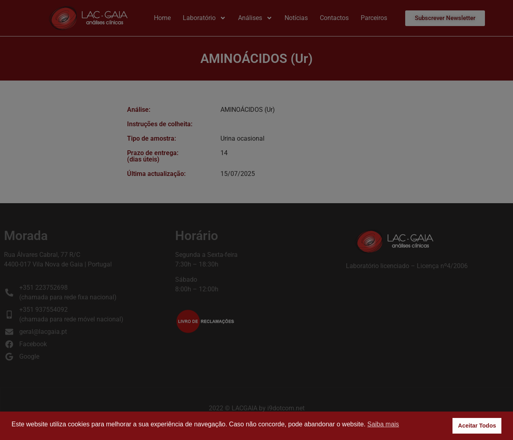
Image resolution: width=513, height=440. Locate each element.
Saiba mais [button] (383, 424)
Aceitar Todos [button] (477, 425)
